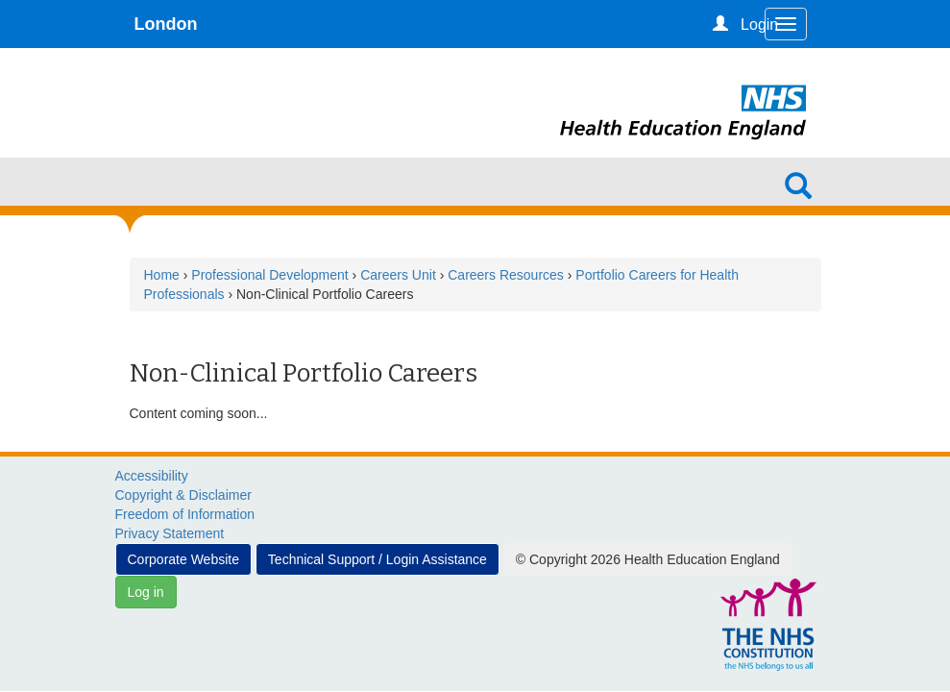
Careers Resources (506, 275)
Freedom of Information (185, 514)
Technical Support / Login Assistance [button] (377, 559)
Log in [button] (146, 592)
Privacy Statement (170, 533)
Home (162, 275)
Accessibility (151, 475)
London (166, 24)
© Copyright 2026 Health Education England (648, 559)
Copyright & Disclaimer (183, 495)
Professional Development (269, 275)
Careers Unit (398, 275)
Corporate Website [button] (183, 559)
